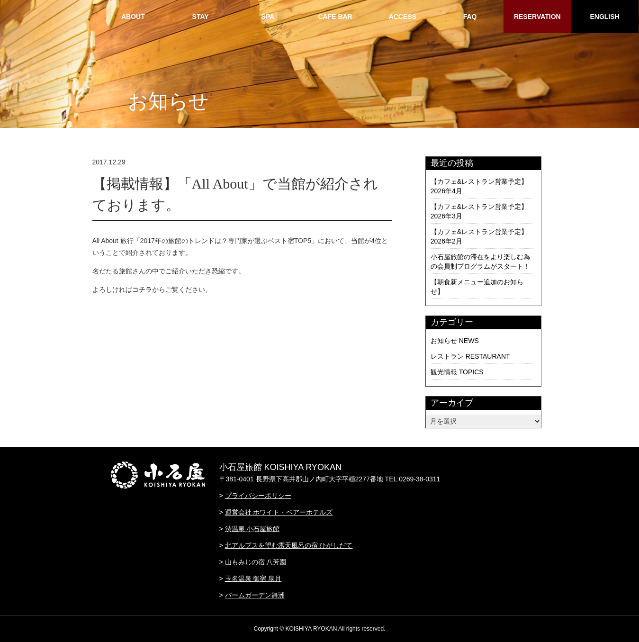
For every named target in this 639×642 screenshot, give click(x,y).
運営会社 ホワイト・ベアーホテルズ (279, 512)
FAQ (470, 16)
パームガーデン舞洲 (255, 595)
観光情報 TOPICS (457, 372)
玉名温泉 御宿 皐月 (253, 578)
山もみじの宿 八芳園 (256, 562)
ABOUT (133, 16)
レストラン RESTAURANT (470, 356)
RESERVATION (537, 16)
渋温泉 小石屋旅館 (252, 529)
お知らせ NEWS (455, 340)
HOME (65, 16)
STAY (200, 16)
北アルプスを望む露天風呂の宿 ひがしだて (289, 545)
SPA (267, 16)
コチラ (142, 289)
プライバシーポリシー (258, 495)
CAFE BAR (335, 16)
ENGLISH (604, 16)
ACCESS (402, 16)
